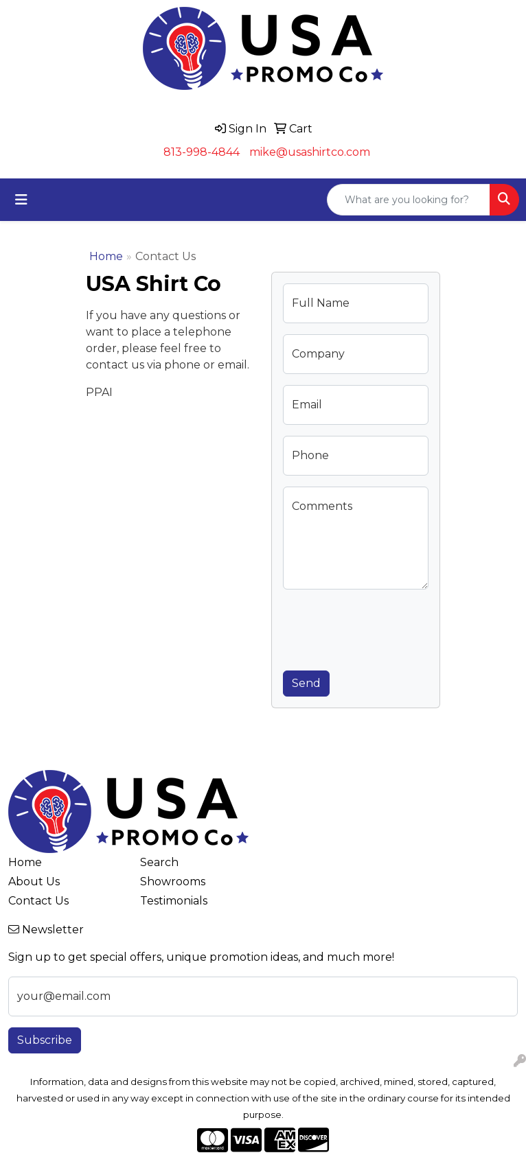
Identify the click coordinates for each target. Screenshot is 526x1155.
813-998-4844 (201, 152)
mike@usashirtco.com (309, 152)
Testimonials (173, 900)
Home (106, 256)
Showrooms (172, 881)
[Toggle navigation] (21, 199)
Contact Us (38, 900)
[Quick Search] (408, 199)
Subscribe (44, 1040)
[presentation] (387, 627)
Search (159, 862)
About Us (34, 881)
